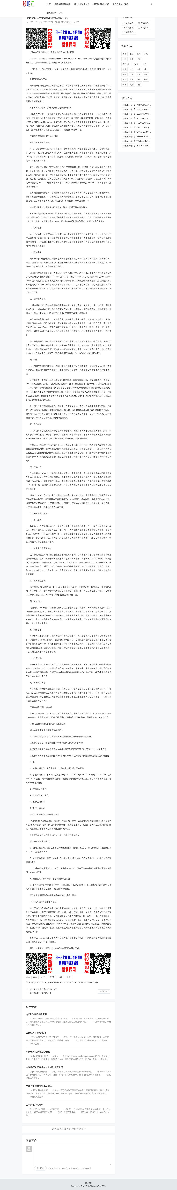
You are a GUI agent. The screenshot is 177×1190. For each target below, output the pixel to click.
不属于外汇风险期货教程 (38, 1052)
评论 (42, 1168)
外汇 (43, 977)
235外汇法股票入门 (42, 993)
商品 (138, 85)
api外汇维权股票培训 (36, 1014)
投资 (124, 80)
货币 (52, 977)
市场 (146, 54)
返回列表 (103, 991)
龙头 (131, 80)
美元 (146, 74)
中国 (138, 69)
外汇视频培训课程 (101, 4)
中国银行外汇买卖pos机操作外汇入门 (44, 1067)
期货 (124, 54)
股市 (138, 80)
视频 (124, 69)
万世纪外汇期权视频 (36, 1033)
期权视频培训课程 (120, 4)
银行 (131, 69)
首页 (49, 4)
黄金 (35, 977)
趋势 (138, 54)
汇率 (68, 977)
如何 (124, 85)
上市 (131, 74)
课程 (146, 80)
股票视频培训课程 (62, 4)
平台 (124, 74)
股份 (138, 59)
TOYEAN (101, 1186)
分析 (138, 74)
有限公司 (126, 64)
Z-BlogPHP (85, 1186)
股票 (131, 59)
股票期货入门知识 (54, 13)
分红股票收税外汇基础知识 (45, 989)
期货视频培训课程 (81, 4)
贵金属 (136, 64)
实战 (131, 85)
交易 (60, 977)
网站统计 (88, 1183)
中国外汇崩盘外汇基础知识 (39, 1086)
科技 (146, 69)
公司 (124, 59)
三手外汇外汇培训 (35, 1105)
